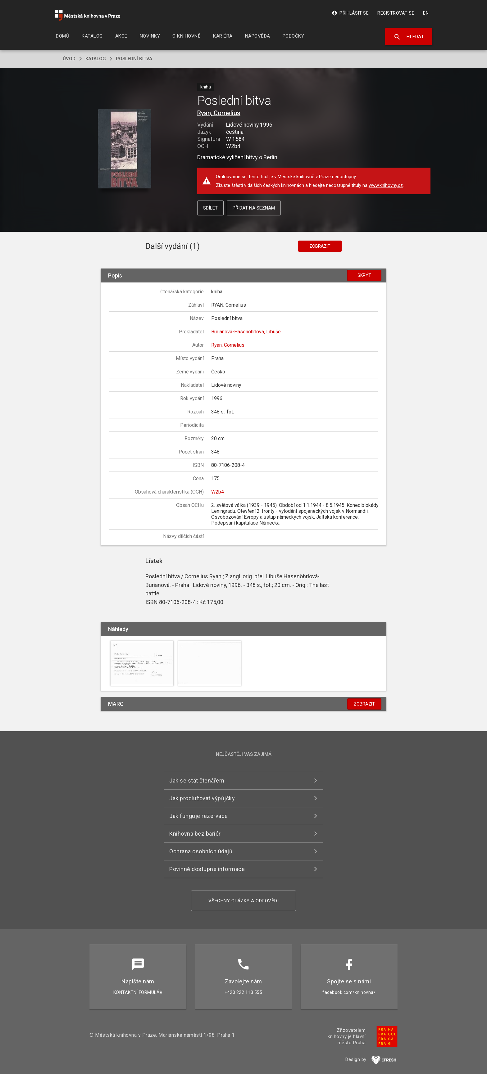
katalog (95, 58)
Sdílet (210, 208)
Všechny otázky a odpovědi (243, 901)
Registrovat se (395, 13)
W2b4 (217, 492)
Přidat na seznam (254, 208)
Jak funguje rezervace (198, 816)
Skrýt (364, 275)
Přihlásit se (350, 13)
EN (426, 13)
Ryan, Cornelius (218, 113)
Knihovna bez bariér (195, 833)
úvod (69, 58)
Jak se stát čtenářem (196, 780)
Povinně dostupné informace (207, 869)
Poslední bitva (134, 58)
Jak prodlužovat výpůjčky (202, 798)
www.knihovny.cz (386, 185)
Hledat (409, 37)
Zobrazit (319, 246)
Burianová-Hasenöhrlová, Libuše (246, 332)
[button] (124, 149)
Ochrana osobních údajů (200, 851)
